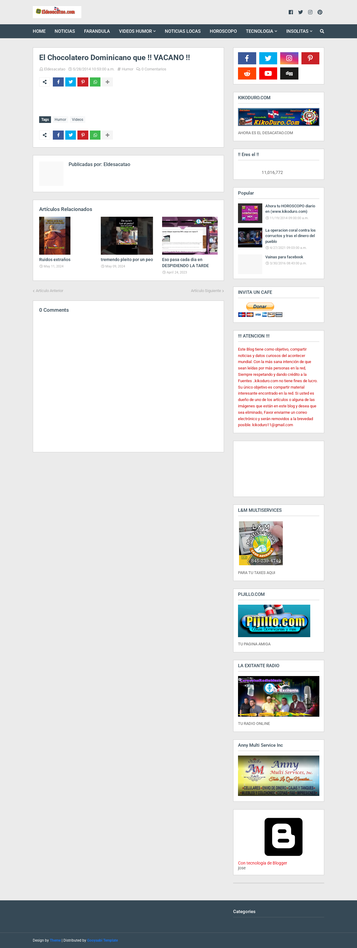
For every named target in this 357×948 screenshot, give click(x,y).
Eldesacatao (54, 69)
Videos (77, 119)
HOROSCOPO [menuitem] (223, 31)
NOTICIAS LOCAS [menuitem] (183, 31)
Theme (55, 940)
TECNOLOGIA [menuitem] (259, 31)
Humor (127, 69)
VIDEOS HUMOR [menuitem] (135, 31)
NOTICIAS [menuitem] (65, 31)
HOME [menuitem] (39, 31)
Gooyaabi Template (102, 940)
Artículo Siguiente (206, 290)
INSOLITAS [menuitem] (297, 31)
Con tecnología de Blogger (283, 860)
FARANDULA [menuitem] (97, 31)
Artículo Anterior (49, 290)
